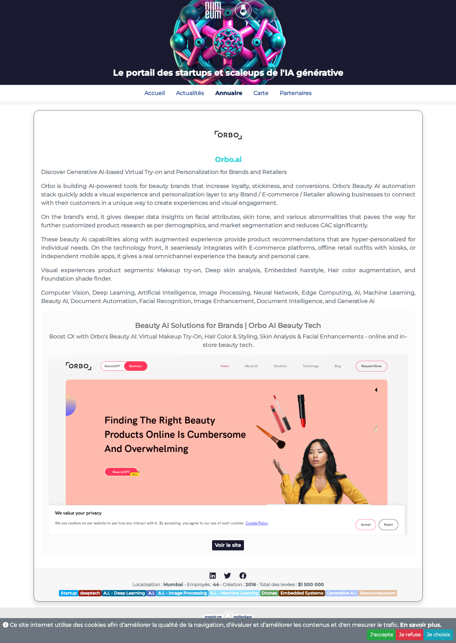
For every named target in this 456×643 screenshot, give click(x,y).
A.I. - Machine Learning (234, 593)
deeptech (90, 593)
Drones (269, 593)
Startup (69, 593)
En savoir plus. (420, 625)
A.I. (151, 593)
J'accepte (381, 634)
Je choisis (438, 634)
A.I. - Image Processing (182, 593)
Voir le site (228, 545)
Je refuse (410, 634)
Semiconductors (377, 593)
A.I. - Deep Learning (124, 593)
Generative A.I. (342, 593)
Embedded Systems (301, 593)
